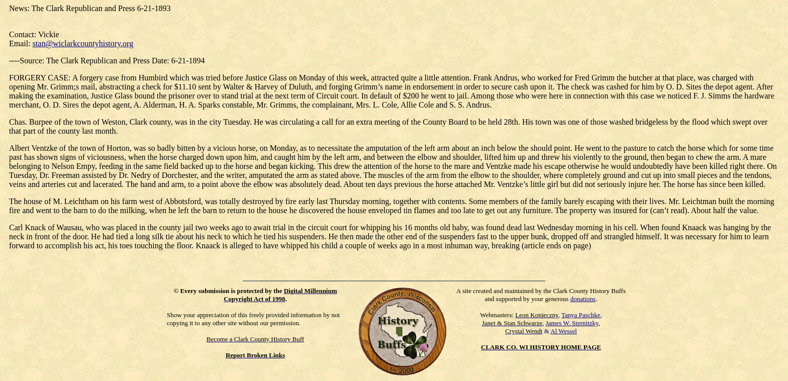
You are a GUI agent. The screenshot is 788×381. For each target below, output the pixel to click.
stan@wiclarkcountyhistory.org (83, 43)
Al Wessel (563, 331)
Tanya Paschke (580, 315)
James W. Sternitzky (572, 323)
